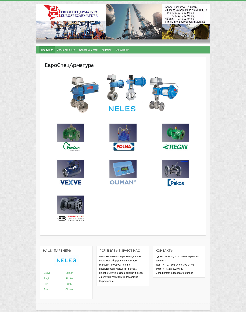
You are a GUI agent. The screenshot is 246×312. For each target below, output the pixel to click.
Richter (69, 278)
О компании (122, 50)
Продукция (47, 50)
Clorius (69, 289)
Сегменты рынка (66, 50)
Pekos (47, 289)
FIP (46, 283)
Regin (47, 278)
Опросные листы (88, 50)
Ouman (69, 273)
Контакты (107, 50)
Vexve (47, 273)
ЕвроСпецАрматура (69, 65)
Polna (68, 283)
